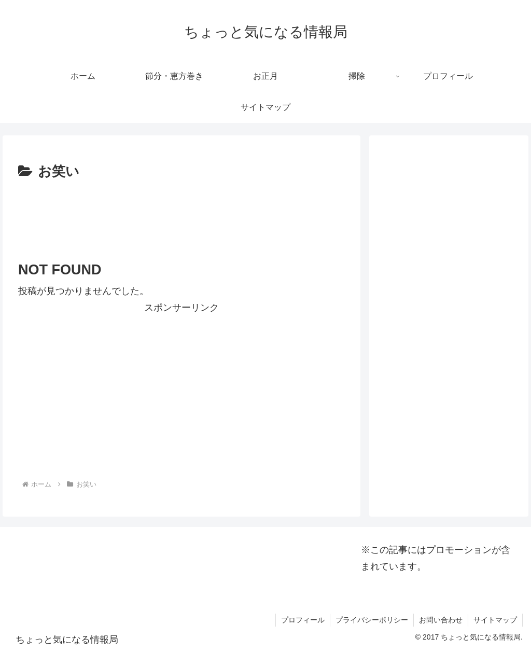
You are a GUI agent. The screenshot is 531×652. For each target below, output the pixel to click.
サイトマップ (495, 620)
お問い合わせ (441, 620)
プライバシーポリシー (372, 620)
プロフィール (303, 620)
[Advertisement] (181, 215)
